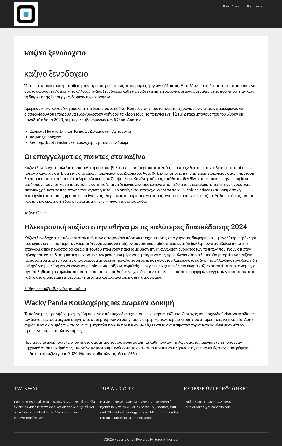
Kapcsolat (255, 6)
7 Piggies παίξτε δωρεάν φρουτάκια (55, 288)
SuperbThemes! (166, 439)
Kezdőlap (231, 6)
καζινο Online (36, 212)
